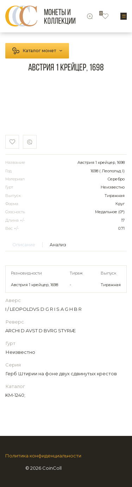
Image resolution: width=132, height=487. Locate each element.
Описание (23, 244)
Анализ (58, 244)
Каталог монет (39, 50)
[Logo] (40, 16)
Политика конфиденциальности (43, 456)
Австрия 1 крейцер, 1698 (34, 284)
